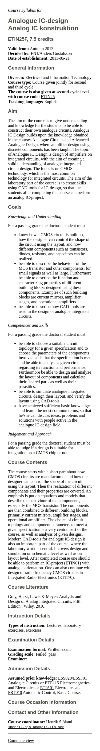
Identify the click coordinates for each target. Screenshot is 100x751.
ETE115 (52, 683)
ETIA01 (47, 687)
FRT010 (15, 692)
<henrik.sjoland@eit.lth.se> (36, 726)
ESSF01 (80, 678)
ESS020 (65, 678)
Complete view (21, 740)
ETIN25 (48, 96)
